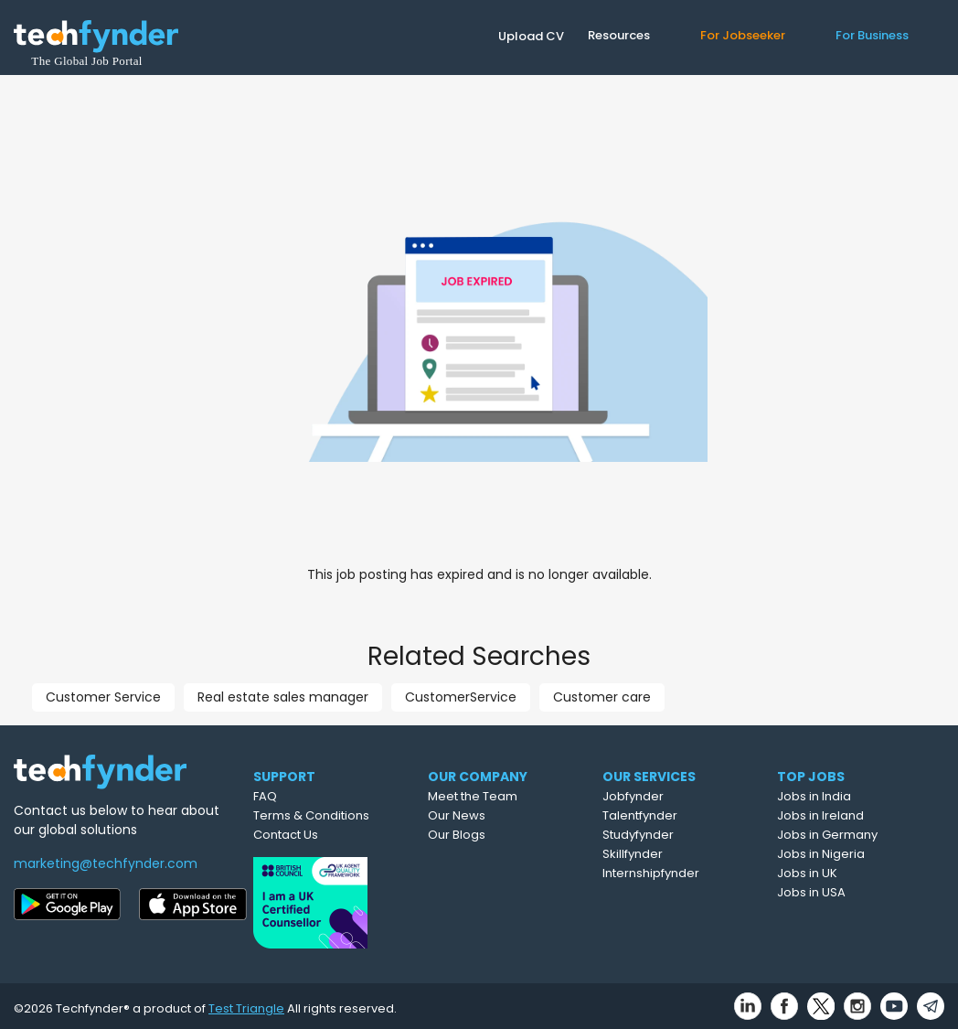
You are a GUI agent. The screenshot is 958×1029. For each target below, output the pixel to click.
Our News (490, 815)
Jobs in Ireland (853, 815)
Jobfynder (668, 796)
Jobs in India (847, 796)
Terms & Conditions (337, 815)
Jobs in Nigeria (854, 854)
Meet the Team (506, 796)
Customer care (602, 697)
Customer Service (103, 697)
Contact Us (311, 834)
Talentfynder (675, 815)
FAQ (291, 796)
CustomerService (460, 697)
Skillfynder (668, 854)
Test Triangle (246, 1003)
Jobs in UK (840, 873)
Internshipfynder (686, 873)
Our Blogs (490, 834)
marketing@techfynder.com (105, 863)
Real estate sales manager (282, 697)
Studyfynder (673, 834)
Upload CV (531, 36)
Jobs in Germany (860, 834)
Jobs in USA (844, 892)
